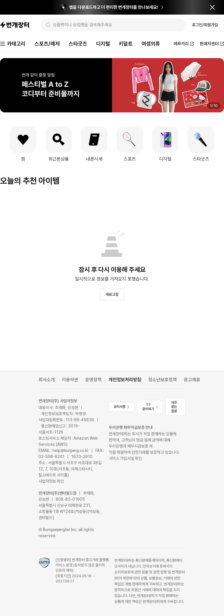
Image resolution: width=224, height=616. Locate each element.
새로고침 (112, 294)
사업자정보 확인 (51, 481)
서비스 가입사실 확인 (125, 458)
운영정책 (93, 379)
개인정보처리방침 (124, 379)
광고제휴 (192, 379)
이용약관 (70, 379)
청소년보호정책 (162, 379)
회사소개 (46, 379)
